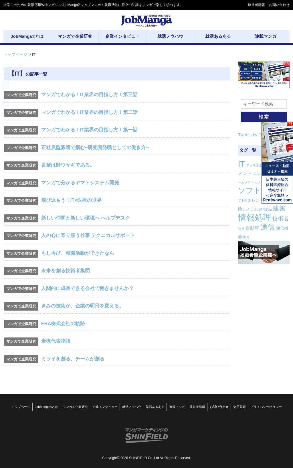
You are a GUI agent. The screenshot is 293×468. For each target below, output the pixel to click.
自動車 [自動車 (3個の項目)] (252, 228)
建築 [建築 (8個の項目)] (279, 208)
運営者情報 (256, 5)
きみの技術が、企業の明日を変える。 (82, 305)
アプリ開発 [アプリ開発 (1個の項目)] (254, 165)
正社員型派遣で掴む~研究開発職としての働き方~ (95, 147)
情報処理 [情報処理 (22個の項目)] (254, 217)
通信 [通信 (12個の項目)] (267, 227)
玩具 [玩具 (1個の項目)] (241, 228)
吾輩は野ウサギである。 (68, 164)
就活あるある (155, 406)
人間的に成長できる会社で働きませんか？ (87, 288)
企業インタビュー (105, 406)
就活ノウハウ (131, 406)
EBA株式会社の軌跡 (63, 323)
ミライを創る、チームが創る (72, 358)
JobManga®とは (46, 406)
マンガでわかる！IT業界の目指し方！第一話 (89, 129)
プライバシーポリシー (266, 406)
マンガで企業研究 (75, 406)
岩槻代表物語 (55, 340)
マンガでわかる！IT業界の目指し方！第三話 (89, 94)
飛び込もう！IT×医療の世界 (71, 200)
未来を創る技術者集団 (65, 270)
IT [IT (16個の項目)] (241, 164)
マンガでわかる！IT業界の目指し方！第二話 (89, 112)
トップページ (15, 54)
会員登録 (239, 406)
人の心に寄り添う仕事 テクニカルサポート (88, 235)
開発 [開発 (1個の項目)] (246, 237)
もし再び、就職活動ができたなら (77, 253)
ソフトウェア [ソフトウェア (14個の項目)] (261, 190)
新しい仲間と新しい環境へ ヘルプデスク (85, 217)
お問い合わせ (279, 5)
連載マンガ (177, 406)
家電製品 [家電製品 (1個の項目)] (265, 209)
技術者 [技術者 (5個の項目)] (280, 219)
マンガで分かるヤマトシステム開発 (80, 182)
